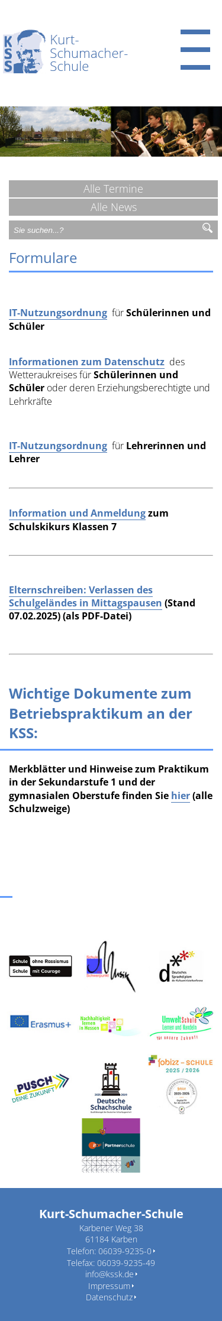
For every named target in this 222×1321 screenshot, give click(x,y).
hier (180, 795)
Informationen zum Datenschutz (87, 361)
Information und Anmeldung (77, 513)
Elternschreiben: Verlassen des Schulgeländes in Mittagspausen (85, 596)
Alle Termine (113, 188)
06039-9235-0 (125, 1251)
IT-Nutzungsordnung (58, 312)
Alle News (114, 207)
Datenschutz (109, 1297)
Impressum (109, 1285)
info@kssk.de (109, 1274)
